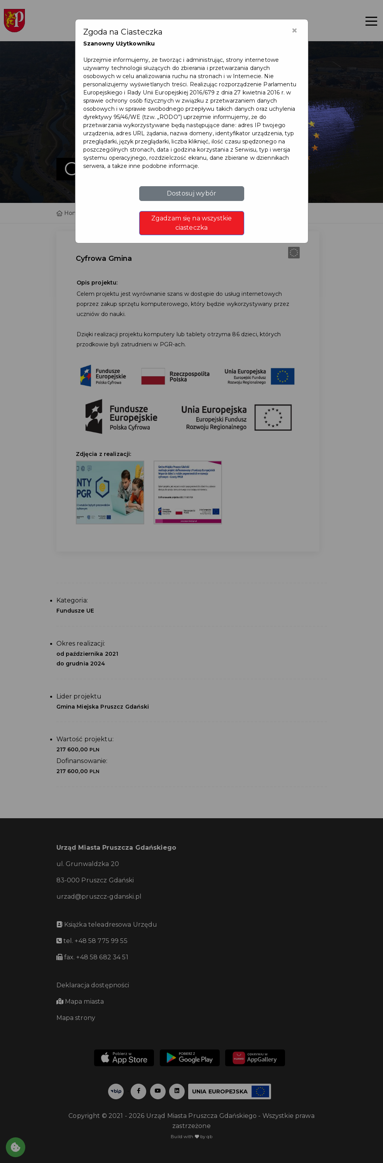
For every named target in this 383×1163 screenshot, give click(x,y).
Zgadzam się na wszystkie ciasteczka (191, 223)
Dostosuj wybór (191, 193)
